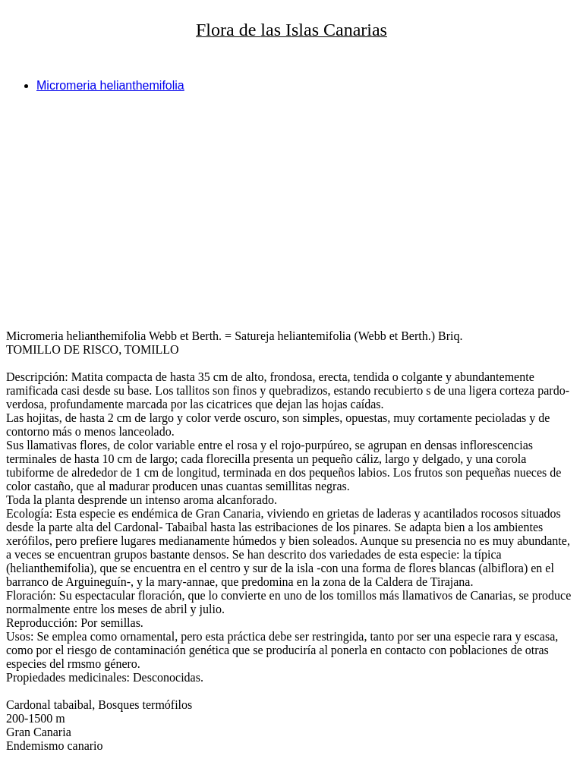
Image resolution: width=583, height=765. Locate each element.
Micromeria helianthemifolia (110, 85)
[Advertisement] (291, 211)
